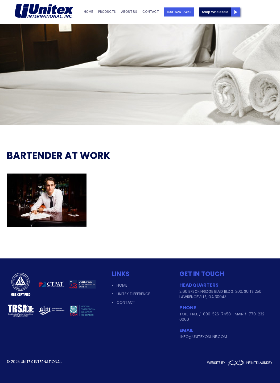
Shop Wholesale (215, 12)
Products (107, 11)
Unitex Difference (133, 293)
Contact (150, 11)
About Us (129, 11)
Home (88, 11)
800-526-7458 (179, 12)
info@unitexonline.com (203, 336)
